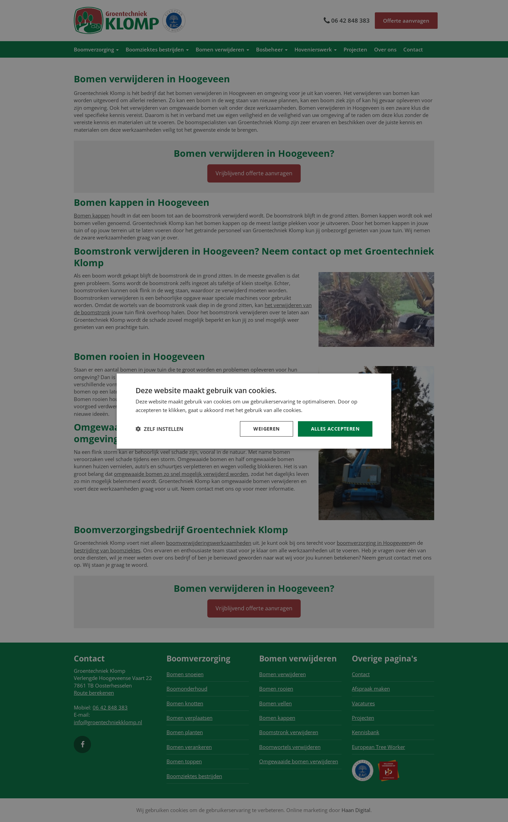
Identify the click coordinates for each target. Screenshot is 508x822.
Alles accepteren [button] (335, 428)
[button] (159, 429)
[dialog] (254, 411)
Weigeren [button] (266, 428)
